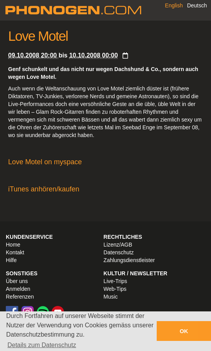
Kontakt (15, 252)
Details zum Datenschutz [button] (41, 345)
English (174, 5)
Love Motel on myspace (45, 162)
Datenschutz (119, 252)
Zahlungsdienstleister (129, 260)
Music (111, 297)
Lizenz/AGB (118, 245)
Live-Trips (115, 281)
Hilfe (11, 260)
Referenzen (20, 297)
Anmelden (18, 289)
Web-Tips (115, 289)
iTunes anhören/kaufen (43, 189)
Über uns (17, 281)
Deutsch (197, 5)
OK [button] (184, 331)
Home (13, 245)
